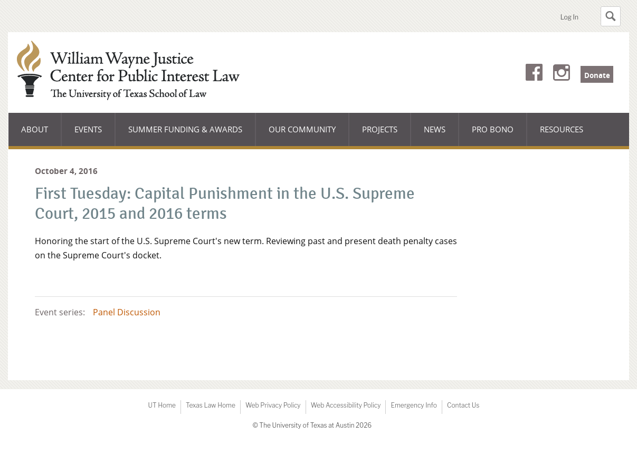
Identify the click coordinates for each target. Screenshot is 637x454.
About (41, 135)
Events (88, 129)
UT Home (162, 405)
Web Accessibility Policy (346, 405)
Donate (597, 75)
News (434, 129)
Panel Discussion (126, 312)
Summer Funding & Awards (185, 135)
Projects (379, 129)
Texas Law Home (210, 405)
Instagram (561, 74)
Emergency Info (414, 405)
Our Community (302, 135)
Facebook (534, 74)
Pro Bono (493, 129)
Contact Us (463, 405)
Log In (569, 17)
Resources (561, 129)
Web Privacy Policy (273, 405)
